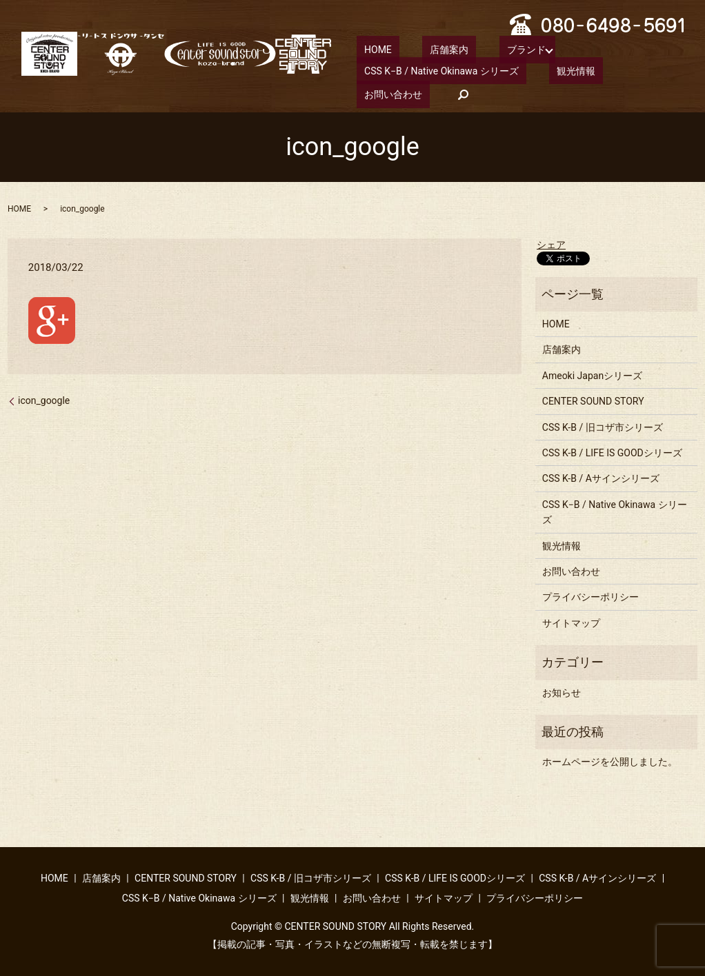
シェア (551, 243)
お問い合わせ (625, 69)
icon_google (44, 399)
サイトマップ (571, 621)
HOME (370, 48)
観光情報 (553, 69)
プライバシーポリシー (590, 595)
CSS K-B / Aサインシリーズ (600, 476)
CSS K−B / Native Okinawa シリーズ (434, 69)
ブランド (488, 48)
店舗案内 (427, 48)
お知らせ (561, 690)
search (367, 93)
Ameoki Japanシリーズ (592, 374)
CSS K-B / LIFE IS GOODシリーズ (612, 451)
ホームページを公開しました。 (609, 760)
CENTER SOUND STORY (593, 399)
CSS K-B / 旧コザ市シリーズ (602, 425)
